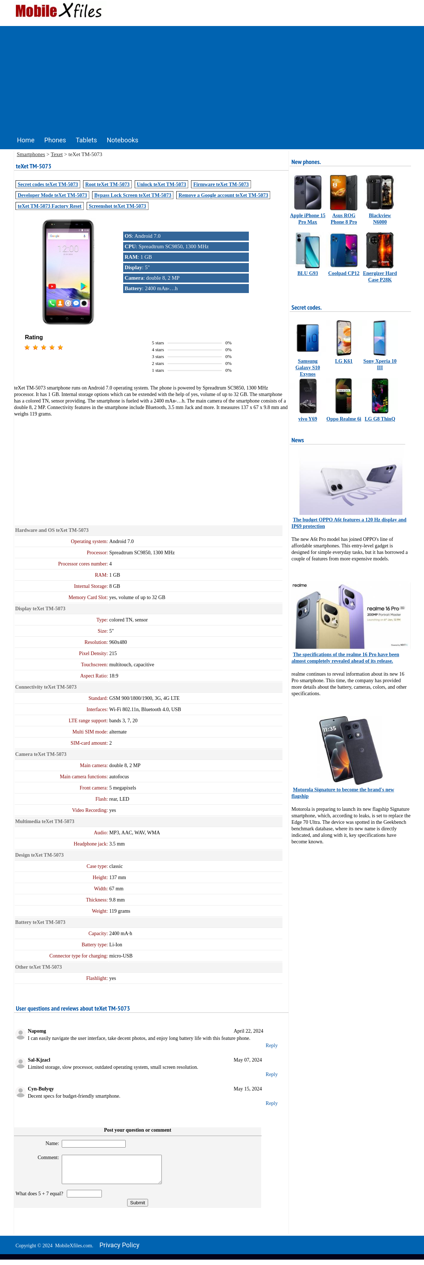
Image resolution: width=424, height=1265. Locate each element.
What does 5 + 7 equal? (41, 1199)
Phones (55, 140)
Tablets (86, 140)
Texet (57, 154)
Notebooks (123, 140)
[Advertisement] (212, 76)
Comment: (45, 1157)
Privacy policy (119, 1250)
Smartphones (31, 154)
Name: (49, 1143)
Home (25, 140)
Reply (272, 1045)
